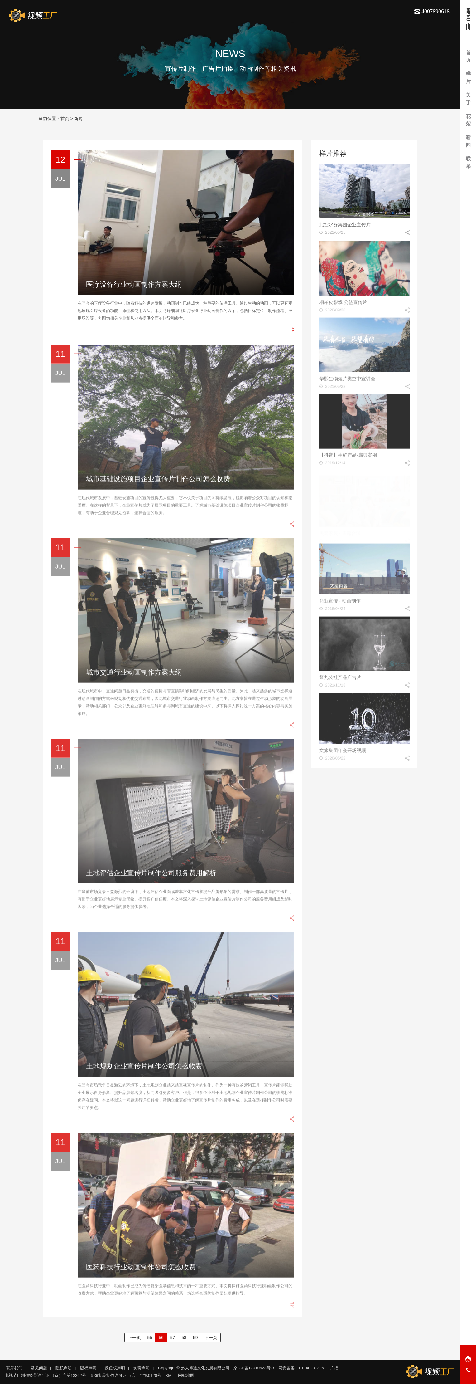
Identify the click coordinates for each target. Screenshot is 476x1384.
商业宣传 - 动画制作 (340, 603)
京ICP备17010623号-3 (253, 1368)
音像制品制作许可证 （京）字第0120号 (125, 1375)
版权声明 (88, 1368)
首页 (64, 118)
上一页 (134, 1337)
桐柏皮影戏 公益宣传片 (343, 304)
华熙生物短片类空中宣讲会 (347, 381)
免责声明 (141, 1368)
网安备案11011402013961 (302, 1368)
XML (170, 1375)
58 (183, 1337)
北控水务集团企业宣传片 (345, 224)
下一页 (210, 1337)
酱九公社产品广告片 (340, 680)
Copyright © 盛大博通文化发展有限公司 (193, 1368)
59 (195, 1337)
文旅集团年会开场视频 (342, 753)
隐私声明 (63, 1368)
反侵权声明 (115, 1368)
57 (172, 1337)
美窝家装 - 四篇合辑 (340, 530)
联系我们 (14, 1368)
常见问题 (39, 1368)
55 (149, 1337)
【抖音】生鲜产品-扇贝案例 (348, 457)
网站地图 (186, 1375)
